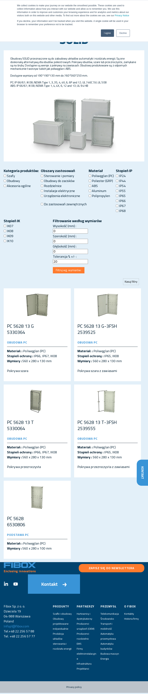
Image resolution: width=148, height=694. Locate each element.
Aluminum (97, 191)
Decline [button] (123, 33)
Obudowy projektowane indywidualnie (61, 624)
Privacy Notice (122, 15)
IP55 (121, 191)
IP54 (121, 186)
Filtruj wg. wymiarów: (70, 271)
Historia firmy (131, 619)
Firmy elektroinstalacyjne (86, 654)
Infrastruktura (84, 664)
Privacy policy (74, 688)
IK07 (8, 226)
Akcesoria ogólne (17, 186)
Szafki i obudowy (62, 614)
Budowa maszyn (110, 654)
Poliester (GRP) (101, 181)
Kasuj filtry (130, 282)
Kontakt (142, 472)
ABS (93, 186)
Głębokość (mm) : (64, 246)
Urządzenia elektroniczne (60, 196)
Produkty (61, 607)
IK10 (8, 241)
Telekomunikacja (110, 614)
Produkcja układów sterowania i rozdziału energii (62, 642)
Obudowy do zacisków (58, 181)
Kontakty (129, 614)
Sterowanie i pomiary (57, 176)
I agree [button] (107, 33)
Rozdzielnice (51, 186)
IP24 (121, 176)
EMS (79, 644)
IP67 (121, 206)
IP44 (121, 181)
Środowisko (107, 619)
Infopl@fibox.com (16, 627)
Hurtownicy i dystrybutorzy (84, 617)
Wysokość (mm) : (64, 226)
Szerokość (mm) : (64, 236)
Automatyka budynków (107, 647)
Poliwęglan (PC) (101, 176)
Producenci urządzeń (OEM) (85, 627)
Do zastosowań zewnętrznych (64, 204)
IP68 (121, 211)
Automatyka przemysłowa (108, 637)
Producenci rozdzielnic (83, 637)
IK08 (8, 231)
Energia (105, 659)
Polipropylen (99, 196)
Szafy (9, 176)
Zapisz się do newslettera (112, 569)
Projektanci (83, 669)
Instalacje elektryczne (58, 191)
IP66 (121, 201)
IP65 (121, 196)
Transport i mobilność (106, 627)
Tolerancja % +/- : (65, 256)
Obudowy (12, 181)
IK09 (8, 236)
